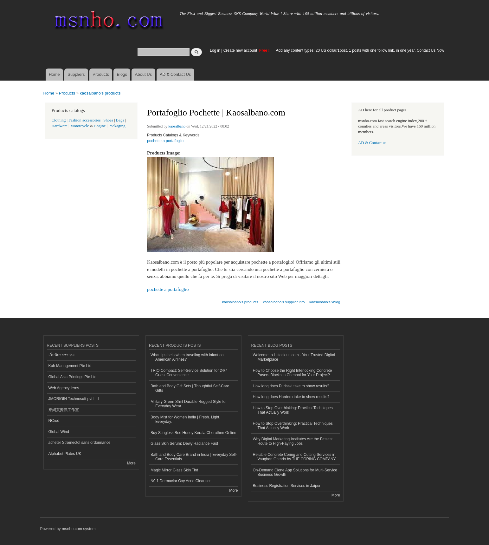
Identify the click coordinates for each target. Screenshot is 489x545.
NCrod (54, 420)
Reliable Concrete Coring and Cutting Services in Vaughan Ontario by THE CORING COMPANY (294, 456)
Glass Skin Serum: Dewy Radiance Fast (184, 443)
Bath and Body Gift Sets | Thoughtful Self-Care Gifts (190, 388)
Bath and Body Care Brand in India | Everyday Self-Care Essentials (194, 456)
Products (101, 74)
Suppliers (76, 74)
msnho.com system (78, 529)
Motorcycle (79, 126)
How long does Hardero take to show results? (291, 397)
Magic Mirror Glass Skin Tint (174, 470)
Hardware (60, 126)
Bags (120, 120)
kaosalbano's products (100, 93)
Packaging (116, 126)
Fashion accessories (84, 120)
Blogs (122, 74)
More (131, 463)
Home (54, 74)
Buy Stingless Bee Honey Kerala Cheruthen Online (193, 432)
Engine (100, 126)
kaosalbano (176, 126)
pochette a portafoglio (165, 141)
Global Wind (58, 432)
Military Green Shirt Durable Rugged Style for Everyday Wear (189, 403)
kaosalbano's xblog (324, 302)
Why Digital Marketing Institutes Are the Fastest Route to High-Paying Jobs (293, 441)
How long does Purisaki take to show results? (291, 386)
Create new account (240, 50)
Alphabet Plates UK (64, 453)
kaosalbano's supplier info (284, 302)
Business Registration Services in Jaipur (287, 485)
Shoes (108, 120)
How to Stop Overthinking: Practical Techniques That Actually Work (293, 410)
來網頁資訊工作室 (63, 410)
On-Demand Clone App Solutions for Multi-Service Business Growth (295, 472)
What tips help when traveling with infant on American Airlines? (187, 357)
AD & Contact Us (175, 74)
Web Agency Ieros (63, 388)
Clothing (59, 120)
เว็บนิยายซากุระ (61, 355)
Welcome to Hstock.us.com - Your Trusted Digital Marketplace (294, 357)
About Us (143, 74)
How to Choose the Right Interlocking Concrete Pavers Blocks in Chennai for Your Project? (292, 372)
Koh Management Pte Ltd (70, 366)
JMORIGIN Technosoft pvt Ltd (73, 399)
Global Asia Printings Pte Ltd (72, 377)
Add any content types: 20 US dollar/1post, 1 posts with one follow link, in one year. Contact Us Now (360, 50)
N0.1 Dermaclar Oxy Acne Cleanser (181, 481)
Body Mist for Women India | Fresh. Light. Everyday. (185, 419)
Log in (215, 50)
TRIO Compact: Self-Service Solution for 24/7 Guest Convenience (189, 372)
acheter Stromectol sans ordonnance (79, 442)
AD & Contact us (372, 143)
